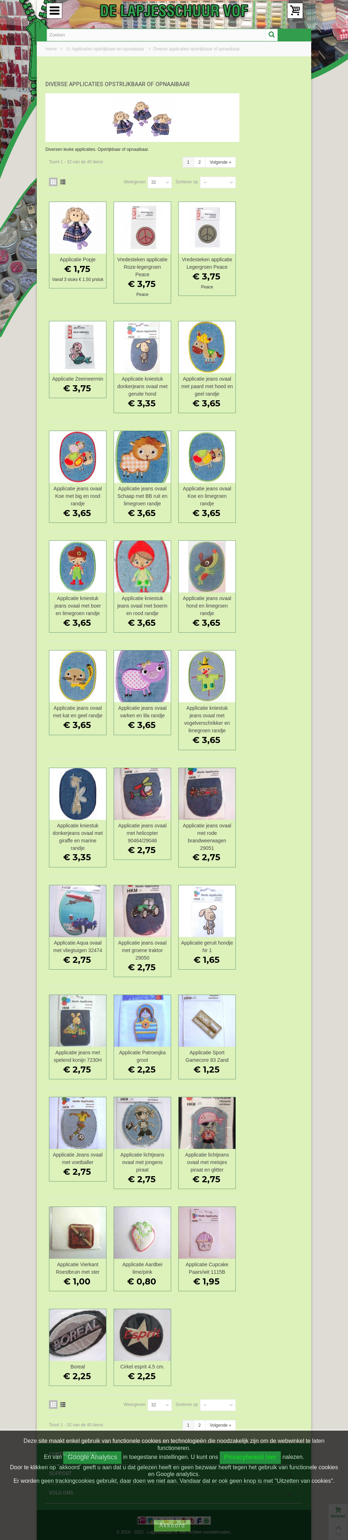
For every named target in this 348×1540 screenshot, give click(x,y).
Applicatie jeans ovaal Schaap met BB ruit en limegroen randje (208, 494)
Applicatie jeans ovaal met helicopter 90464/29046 (207, 831)
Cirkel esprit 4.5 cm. (207, 1365)
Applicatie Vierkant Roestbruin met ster (144, 1266)
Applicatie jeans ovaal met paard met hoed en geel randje (271, 384)
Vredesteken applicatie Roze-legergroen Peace (207, 265)
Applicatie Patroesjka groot (207, 1054)
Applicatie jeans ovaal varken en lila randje (207, 710)
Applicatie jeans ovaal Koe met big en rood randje (144, 494)
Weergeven (198, 180)
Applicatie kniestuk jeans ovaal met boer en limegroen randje (144, 604)
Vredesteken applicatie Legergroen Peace (271, 261)
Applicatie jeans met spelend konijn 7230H (144, 1054)
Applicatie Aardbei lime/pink (208, 1266)
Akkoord (172, 1525)
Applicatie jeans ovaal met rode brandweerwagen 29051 (271, 835)
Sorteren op (250, 180)
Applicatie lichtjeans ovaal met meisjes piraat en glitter (271, 1160)
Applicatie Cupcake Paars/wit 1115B (270, 1266)
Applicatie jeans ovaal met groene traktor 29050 (207, 948)
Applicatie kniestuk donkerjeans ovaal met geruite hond (207, 384)
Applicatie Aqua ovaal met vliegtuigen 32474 (144, 944)
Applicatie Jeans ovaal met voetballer (144, 1156)
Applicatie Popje (144, 258)
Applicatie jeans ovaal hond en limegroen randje (271, 604)
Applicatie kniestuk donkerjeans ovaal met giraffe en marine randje (144, 835)
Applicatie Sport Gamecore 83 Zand (271, 1054)
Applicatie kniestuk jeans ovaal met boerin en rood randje (207, 604)
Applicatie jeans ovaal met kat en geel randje (144, 710)
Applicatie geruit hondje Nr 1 (271, 944)
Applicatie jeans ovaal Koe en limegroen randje (271, 494)
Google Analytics (92, 1457)
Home (51, 48)
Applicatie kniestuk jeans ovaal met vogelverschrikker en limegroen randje (271, 717)
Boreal (144, 1365)
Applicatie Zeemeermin (144, 377)
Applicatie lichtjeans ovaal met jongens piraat (207, 1160)
